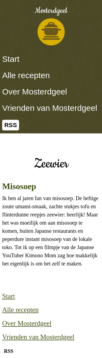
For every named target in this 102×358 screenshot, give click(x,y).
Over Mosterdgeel (34, 91)
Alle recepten (26, 75)
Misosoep (19, 186)
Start (10, 58)
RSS (10, 125)
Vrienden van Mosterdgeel (49, 107)
